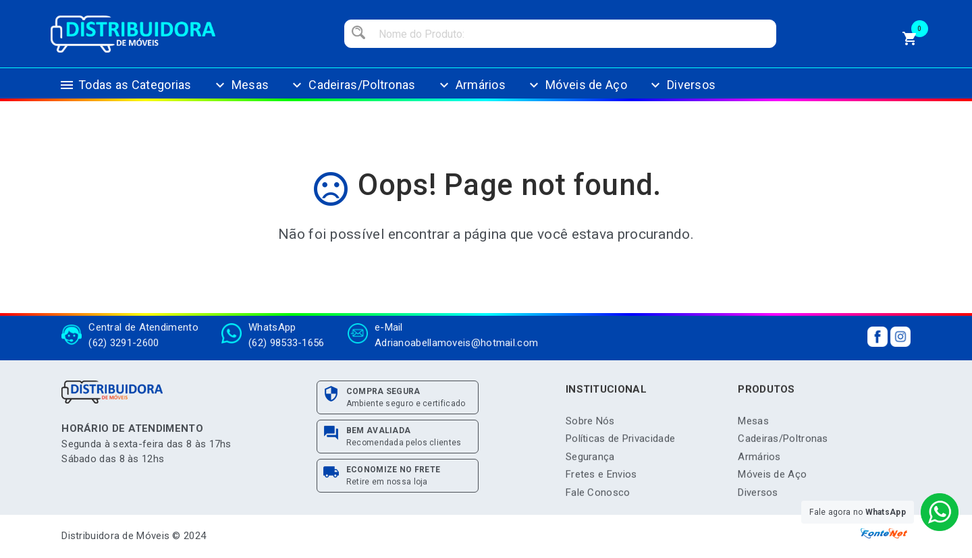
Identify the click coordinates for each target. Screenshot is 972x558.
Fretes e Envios (601, 478)
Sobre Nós (590, 424)
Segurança (590, 459)
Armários (471, 92)
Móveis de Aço (576, 92)
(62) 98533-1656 (286, 339)
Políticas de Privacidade (620, 442)
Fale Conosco (598, 495)
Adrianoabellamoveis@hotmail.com (456, 339)
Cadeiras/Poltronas (352, 92)
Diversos (681, 92)
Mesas (240, 92)
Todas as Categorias (125, 92)
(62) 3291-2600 (123, 339)
